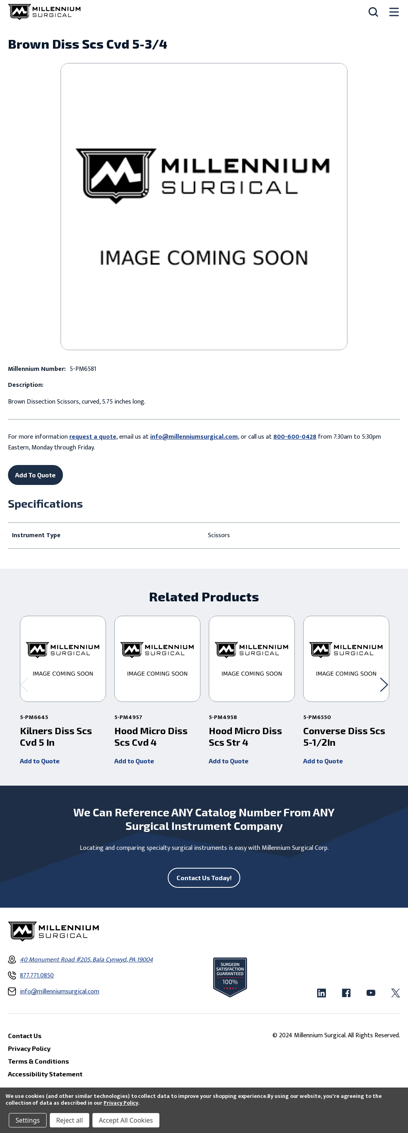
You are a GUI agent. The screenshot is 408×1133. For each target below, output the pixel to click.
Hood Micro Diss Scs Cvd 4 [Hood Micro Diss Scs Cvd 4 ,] (151, 736)
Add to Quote (40, 761)
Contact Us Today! (204, 877)
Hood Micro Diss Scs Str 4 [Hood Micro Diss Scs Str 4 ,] (245, 736)
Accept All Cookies (126, 1120)
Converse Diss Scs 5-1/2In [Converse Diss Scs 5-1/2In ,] (344, 736)
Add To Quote (35, 475)
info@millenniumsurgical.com (194, 437)
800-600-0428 (294, 437)
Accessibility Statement (45, 1074)
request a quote (92, 437)
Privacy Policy (121, 1102)
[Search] (373, 12)
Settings (28, 1120)
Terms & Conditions (38, 1061)
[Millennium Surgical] (44, 12)
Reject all (69, 1120)
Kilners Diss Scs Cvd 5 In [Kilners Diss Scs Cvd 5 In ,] (56, 736)
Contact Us (24, 1035)
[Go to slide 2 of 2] (24, 685)
